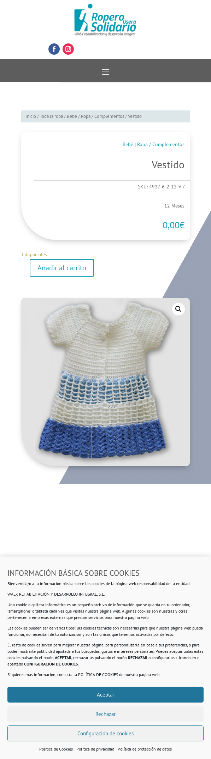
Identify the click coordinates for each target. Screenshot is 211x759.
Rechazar (105, 714)
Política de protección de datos (145, 749)
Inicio (30, 116)
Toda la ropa (51, 116)
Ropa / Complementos (102, 116)
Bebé (72, 116)
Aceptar (105, 694)
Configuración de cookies (105, 733)
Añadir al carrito (61, 267)
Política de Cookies (56, 749)
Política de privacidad (95, 749)
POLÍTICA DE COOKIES (98, 674)
